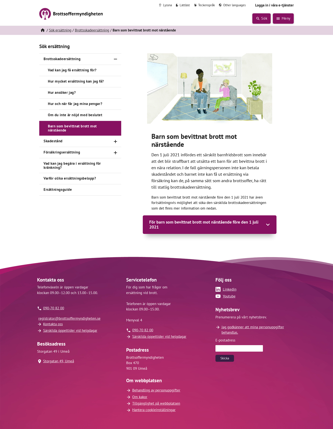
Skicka (224, 358)
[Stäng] (115, 59)
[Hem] (42, 30)
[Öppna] (115, 141)
